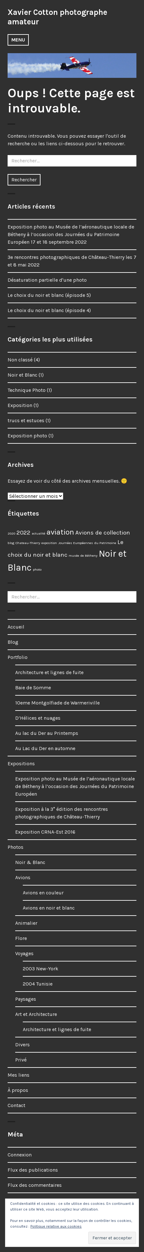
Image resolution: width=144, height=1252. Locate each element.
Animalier (26, 923)
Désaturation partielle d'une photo (47, 280)
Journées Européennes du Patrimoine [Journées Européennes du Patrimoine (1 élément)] (87, 543)
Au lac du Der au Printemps (46, 733)
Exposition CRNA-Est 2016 (45, 832)
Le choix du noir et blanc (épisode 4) (49, 310)
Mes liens (18, 1075)
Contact (16, 1105)
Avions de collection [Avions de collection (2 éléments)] (102, 532)
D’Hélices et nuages (37, 718)
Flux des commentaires (35, 1185)
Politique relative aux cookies (56, 1226)
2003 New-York (40, 969)
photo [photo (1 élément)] (37, 569)
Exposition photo (27, 436)
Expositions (21, 764)
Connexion (20, 1155)
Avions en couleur (43, 893)
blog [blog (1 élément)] (11, 543)
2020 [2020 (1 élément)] (11, 533)
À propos (18, 1090)
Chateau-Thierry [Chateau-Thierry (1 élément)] (28, 543)
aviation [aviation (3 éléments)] (60, 531)
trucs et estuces (26, 420)
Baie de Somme (33, 688)
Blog (13, 642)
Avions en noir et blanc (49, 908)
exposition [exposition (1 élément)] (49, 543)
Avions (22, 877)
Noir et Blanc (22, 375)
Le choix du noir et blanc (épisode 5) (49, 295)
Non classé (20, 360)
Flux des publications (33, 1170)
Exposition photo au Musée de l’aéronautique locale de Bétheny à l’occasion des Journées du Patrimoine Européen (75, 786)
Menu (18, 40)
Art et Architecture (36, 1014)
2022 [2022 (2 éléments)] (23, 532)
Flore (21, 938)
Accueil (16, 627)
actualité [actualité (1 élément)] (38, 533)
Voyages (24, 953)
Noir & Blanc (30, 862)
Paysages (25, 999)
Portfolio (18, 657)
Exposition (20, 405)
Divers (22, 1045)
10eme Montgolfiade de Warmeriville (57, 703)
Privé (21, 1060)
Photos (15, 847)
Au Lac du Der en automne (45, 748)
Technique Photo (27, 390)
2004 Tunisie (38, 984)
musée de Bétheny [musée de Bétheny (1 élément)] (83, 556)
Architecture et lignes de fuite (49, 672)
